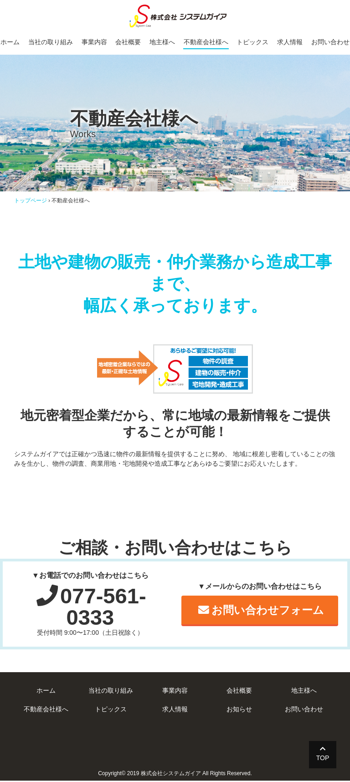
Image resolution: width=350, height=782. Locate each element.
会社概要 (128, 42)
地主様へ (162, 42)
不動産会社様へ (206, 42)
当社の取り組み (50, 42)
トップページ (30, 200)
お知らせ (239, 710)
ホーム (9, 42)
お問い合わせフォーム (261, 611)
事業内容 (94, 42)
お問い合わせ (331, 42)
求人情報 (290, 42)
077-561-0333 (91, 607)
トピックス (253, 42)
